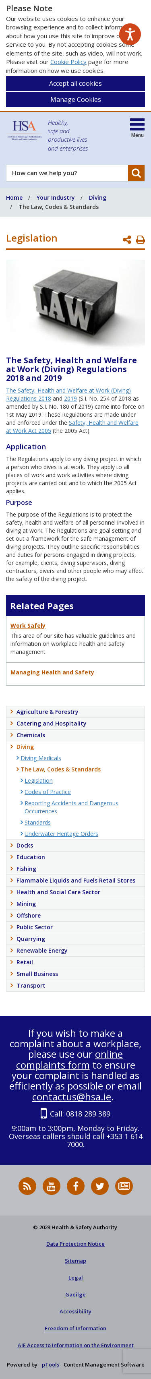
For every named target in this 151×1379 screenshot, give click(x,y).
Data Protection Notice (75, 1243)
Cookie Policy (68, 62)
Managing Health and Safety (52, 672)
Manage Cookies (75, 99)
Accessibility (75, 1311)
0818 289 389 (88, 1113)
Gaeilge (75, 1294)
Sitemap (75, 1260)
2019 (70, 398)
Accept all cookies (75, 83)
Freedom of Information (75, 1328)
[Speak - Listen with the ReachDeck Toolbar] (130, 34)
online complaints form (69, 1059)
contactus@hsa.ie (71, 1096)
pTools (50, 1364)
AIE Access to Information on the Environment (76, 1345)
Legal (75, 1277)
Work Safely (28, 625)
